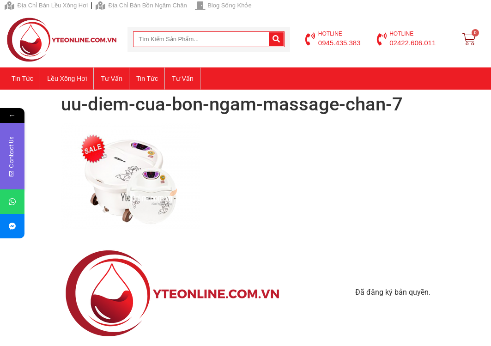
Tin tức (22, 78)
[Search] (276, 39)
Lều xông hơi (67, 78)
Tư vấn (111, 78)
